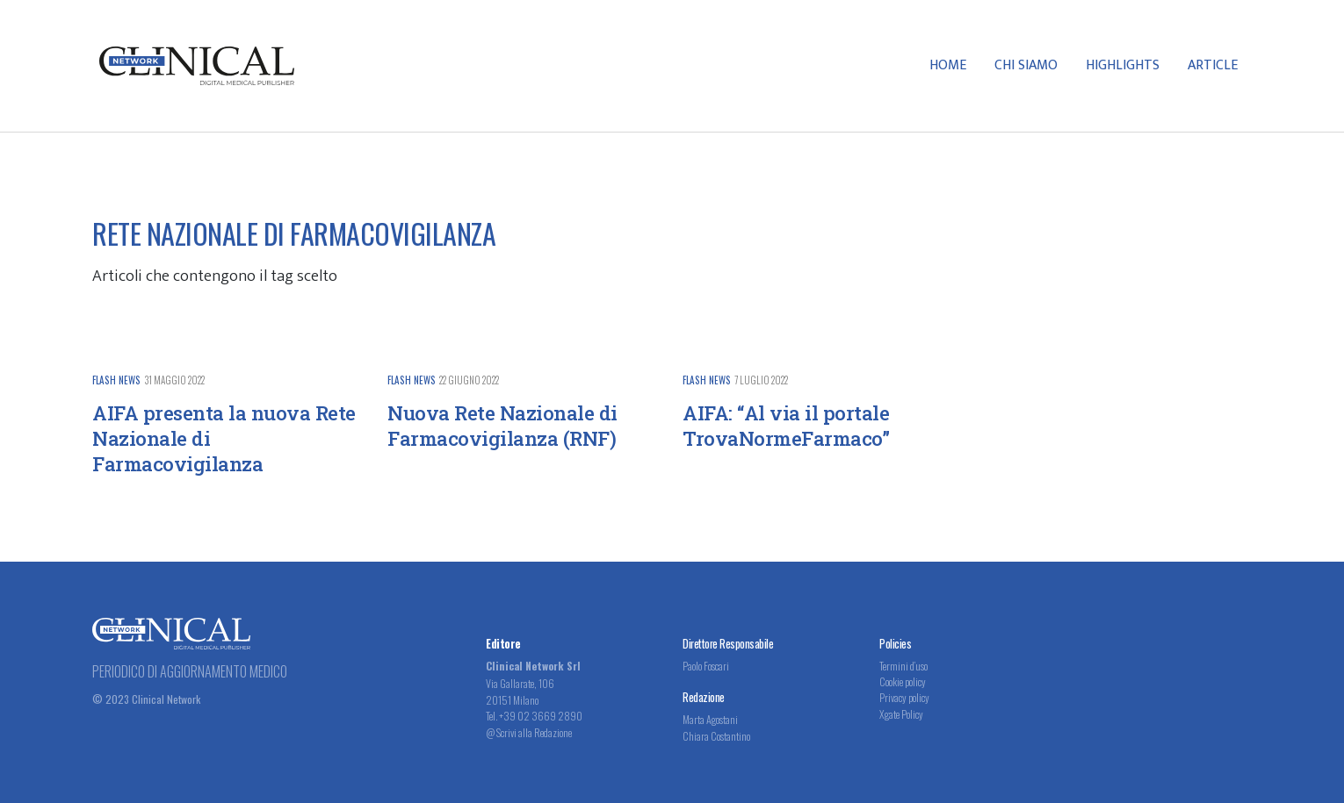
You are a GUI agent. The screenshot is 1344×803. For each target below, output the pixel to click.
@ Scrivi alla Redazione (529, 732)
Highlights (1123, 65)
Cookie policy (902, 681)
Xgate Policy (901, 713)
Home (947, 65)
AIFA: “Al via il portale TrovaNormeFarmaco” (786, 425)
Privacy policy (904, 697)
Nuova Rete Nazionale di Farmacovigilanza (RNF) (502, 425)
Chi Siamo (1026, 65)
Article (1213, 65)
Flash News (116, 380)
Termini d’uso (903, 665)
